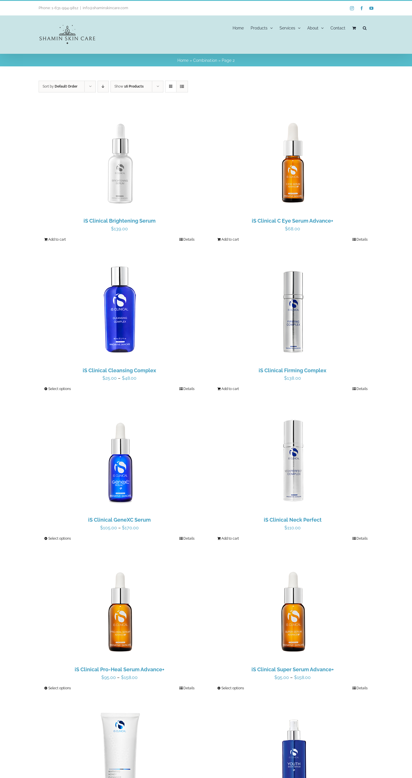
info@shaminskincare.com (105, 8)
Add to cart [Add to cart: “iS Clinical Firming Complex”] (230, 389)
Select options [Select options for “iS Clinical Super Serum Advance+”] (232, 688)
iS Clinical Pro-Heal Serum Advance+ (120, 669)
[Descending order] (103, 86)
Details (189, 239)
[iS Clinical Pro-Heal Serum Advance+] (119, 608)
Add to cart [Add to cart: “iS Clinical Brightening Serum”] (57, 239)
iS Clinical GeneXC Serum (119, 520)
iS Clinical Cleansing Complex (119, 370)
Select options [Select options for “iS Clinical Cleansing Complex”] (59, 389)
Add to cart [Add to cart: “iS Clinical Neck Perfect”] (230, 539)
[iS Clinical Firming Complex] (292, 309)
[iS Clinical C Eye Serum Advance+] (292, 160)
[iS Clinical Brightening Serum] (119, 160)
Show (129, 86)
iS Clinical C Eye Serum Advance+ (292, 221)
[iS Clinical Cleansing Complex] (119, 309)
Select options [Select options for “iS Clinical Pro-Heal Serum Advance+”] (59, 688)
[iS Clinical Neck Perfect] (292, 459)
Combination (205, 60)
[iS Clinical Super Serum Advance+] (292, 608)
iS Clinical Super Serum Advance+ (292, 669)
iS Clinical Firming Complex (292, 370)
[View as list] (182, 86)
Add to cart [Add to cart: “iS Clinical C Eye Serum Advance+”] (230, 239)
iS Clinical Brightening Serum (120, 221)
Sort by (60, 86)
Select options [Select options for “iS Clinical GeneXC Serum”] (59, 539)
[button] (365, 27)
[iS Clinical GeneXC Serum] (119, 459)
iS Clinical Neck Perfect (293, 520)
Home (183, 60)
